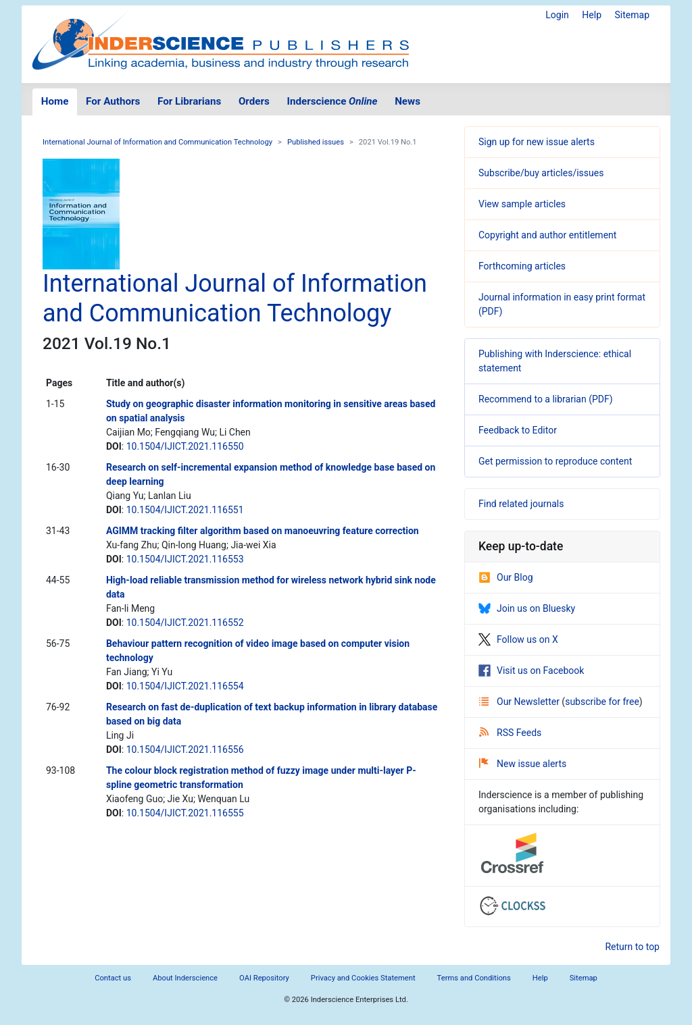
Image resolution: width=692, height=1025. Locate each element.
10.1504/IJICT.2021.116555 (185, 813)
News (407, 101)
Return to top (632, 946)
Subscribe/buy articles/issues (540, 172)
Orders (254, 101)
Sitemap (632, 14)
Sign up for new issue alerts (536, 141)
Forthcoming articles (522, 266)
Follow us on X (518, 639)
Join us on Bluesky (526, 608)
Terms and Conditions (474, 978)
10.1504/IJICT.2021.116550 (185, 446)
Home (55, 101)
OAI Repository (264, 978)
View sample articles (522, 204)
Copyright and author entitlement (547, 235)
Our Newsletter (520, 701)
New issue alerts (522, 763)
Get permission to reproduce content (555, 461)
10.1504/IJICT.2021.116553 (185, 559)
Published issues (315, 142)
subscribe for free (602, 701)
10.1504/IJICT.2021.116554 (185, 686)
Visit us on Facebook (531, 670)
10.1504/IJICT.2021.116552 (185, 622)
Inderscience (332, 101)
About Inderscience (185, 978)
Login (557, 14)
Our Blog (505, 577)
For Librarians (189, 101)
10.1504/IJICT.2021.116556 (185, 749)
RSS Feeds (510, 732)
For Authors (113, 101)
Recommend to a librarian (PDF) (545, 399)
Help (591, 14)
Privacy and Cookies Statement (363, 978)
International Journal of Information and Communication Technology (157, 142)
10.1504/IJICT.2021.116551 (185, 509)
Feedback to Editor (517, 430)
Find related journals (521, 503)
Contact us (113, 978)
